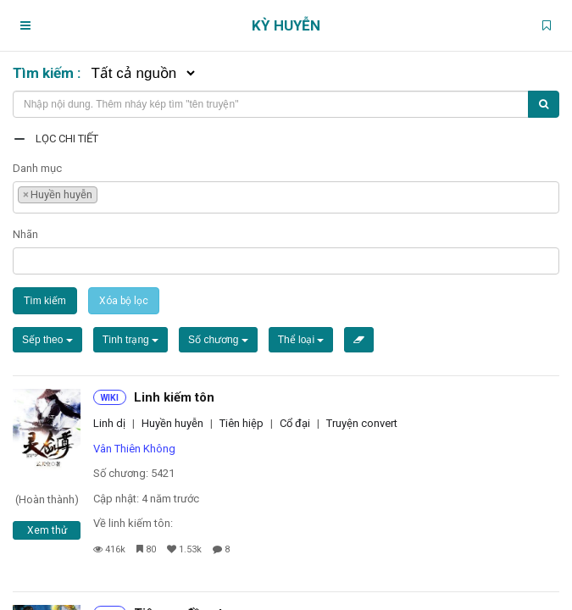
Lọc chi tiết (67, 138)
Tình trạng (130, 340)
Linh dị (109, 423)
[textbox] (106, 192)
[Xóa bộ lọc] (359, 339)
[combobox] (286, 197)
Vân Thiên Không (134, 448)
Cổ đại (295, 423)
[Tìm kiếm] (543, 104)
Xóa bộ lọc (123, 301)
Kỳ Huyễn (286, 25)
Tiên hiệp (241, 423)
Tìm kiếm (45, 301)
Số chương (218, 340)
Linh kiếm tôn (174, 397)
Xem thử (47, 530)
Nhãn (25, 234)
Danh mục (37, 168)
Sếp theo (47, 340)
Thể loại (301, 340)
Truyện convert (361, 423)
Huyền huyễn (172, 423)
